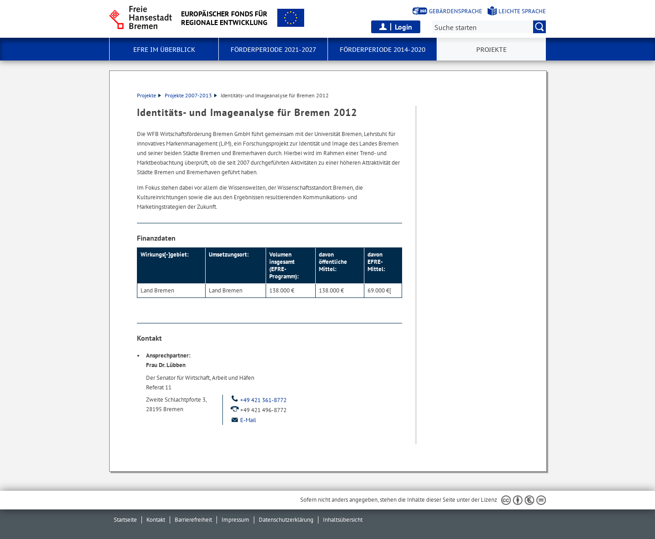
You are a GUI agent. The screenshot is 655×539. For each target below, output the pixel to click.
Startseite (125, 520)
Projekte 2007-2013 (191, 95)
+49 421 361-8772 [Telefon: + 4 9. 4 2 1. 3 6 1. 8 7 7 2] (258, 400)
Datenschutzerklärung (286, 520)
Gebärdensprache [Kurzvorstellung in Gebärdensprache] (455, 11)
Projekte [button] (491, 49)
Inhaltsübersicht (343, 520)
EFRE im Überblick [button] (164, 49)
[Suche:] (489, 26)
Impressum (235, 520)
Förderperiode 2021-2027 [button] (273, 49)
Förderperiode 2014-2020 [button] (382, 49)
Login (403, 26)
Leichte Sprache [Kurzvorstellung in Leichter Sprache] (522, 11)
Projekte (149, 95)
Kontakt (155, 520)
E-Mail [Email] (243, 420)
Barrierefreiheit (193, 520)
